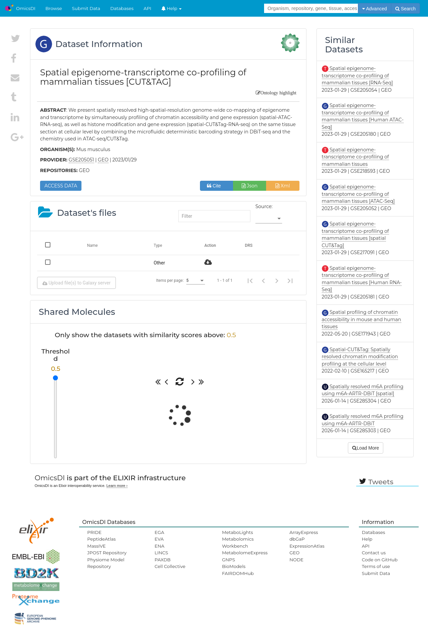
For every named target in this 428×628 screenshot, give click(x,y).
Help (171, 8)
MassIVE (96, 546)
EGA (159, 532)
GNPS (228, 559)
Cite (216, 185)
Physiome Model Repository (105, 563)
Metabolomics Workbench (238, 542)
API (147, 8)
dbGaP (297, 539)
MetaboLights (237, 532)
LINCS (161, 552)
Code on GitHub (380, 559)
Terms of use (376, 566)
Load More (365, 448)
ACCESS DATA (60, 186)
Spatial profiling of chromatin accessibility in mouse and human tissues (361, 319)
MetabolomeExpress (244, 552)
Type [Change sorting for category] (158, 245)
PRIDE (94, 532)
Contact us (374, 552)
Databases (122, 8)
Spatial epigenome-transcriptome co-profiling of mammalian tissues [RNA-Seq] (357, 75)
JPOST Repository (107, 552)
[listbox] (268, 218)
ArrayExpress (303, 532)
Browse (53, 8)
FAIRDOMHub (238, 573)
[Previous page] (263, 280)
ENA (159, 546)
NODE (296, 559)
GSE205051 (81, 160)
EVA (159, 539)
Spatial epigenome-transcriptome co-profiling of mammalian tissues (355, 157)
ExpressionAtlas (307, 546)
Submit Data (86, 8)
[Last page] (290, 280)
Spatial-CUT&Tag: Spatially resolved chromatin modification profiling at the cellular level (360, 357)
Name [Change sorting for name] (92, 245)
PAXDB (163, 559)
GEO (294, 552)
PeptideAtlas (101, 539)
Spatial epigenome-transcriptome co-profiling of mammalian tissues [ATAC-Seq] (358, 194)
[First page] (250, 280)
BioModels (233, 566)
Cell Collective (170, 566)
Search (405, 8)
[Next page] (276, 280)
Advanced (374, 8)
